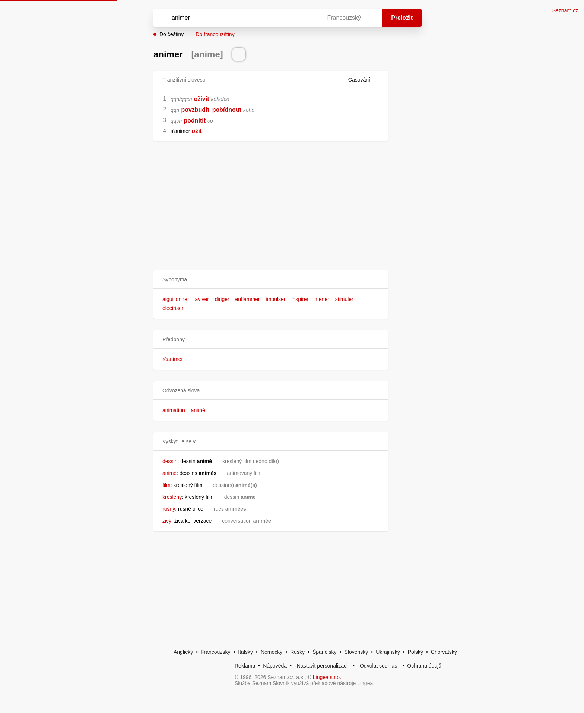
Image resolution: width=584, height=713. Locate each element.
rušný (168, 509)
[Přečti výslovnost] (238, 54)
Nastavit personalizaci (322, 666)
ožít (196, 131)
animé (198, 410)
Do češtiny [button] (171, 34)
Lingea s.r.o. (327, 677)
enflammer (247, 299)
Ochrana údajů (424, 666)
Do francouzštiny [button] (215, 34)
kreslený (172, 497)
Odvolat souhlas (378, 666)
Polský (415, 652)
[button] (270, 279)
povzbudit (195, 110)
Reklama (245, 666)
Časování (363, 80)
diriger (222, 299)
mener (321, 299)
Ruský (297, 652)
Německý (271, 652)
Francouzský (215, 652)
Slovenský (356, 652)
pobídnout (226, 110)
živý (166, 521)
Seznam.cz (565, 10)
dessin (169, 461)
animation (173, 410)
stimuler (344, 299)
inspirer (299, 299)
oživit (201, 99)
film (166, 485)
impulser (276, 299)
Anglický (183, 652)
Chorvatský (444, 652)
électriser (173, 308)
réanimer (172, 359)
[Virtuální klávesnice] (298, 18)
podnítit (195, 120)
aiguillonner (175, 299)
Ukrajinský (388, 652)
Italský (245, 652)
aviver (202, 299)
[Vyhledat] (230, 18)
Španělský (324, 652)
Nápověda (275, 666)
